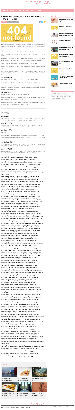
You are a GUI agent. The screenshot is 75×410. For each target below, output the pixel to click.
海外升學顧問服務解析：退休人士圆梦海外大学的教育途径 (22, 395)
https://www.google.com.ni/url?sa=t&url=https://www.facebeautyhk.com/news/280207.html (21, 297)
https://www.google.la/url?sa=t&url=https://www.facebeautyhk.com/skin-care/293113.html (21, 318)
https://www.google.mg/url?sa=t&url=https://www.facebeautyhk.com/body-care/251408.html (21, 218)
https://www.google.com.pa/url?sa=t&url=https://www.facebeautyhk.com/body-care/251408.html (22, 321)
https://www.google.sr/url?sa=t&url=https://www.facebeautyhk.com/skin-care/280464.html (21, 289)
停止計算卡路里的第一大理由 (65, 83)
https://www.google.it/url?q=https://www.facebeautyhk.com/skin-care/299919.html (19, 157)
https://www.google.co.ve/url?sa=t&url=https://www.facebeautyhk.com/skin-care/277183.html (21, 201)
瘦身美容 (25, 10)
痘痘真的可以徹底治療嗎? (65, 40)
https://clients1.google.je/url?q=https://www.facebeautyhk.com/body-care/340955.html (20, 333)
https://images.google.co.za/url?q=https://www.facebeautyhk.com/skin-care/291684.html (20, 231)
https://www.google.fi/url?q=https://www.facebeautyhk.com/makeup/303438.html (19, 265)
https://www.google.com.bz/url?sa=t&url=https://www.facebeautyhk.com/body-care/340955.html (22, 258)
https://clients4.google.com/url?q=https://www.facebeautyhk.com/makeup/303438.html (20, 235)
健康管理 (5, 10)
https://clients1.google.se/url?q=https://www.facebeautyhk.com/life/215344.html (18, 326)
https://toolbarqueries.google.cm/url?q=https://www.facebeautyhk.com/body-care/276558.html (22, 296)
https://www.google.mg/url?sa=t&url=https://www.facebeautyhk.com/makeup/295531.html (21, 213)
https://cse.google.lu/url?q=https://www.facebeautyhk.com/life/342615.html (17, 208)
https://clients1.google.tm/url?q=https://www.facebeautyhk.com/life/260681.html (18, 262)
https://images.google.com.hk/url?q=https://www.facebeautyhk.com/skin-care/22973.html (20, 319)
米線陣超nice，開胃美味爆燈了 (66, 26)
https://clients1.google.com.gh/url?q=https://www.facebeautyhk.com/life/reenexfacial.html (20, 269)
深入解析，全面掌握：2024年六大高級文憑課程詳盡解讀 (37, 395)
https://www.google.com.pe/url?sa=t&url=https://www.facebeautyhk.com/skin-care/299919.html (22, 223)
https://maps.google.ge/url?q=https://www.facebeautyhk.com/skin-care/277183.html (19, 211)
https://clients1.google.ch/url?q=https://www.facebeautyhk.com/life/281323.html (18, 203)
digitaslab (37, 3)
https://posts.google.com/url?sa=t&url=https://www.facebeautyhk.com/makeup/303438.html (21, 264)
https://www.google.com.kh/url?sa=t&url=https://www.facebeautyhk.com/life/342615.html (20, 184)
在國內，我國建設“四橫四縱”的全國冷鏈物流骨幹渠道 (23, 380)
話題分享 (32, 10)
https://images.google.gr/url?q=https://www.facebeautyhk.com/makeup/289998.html (19, 299)
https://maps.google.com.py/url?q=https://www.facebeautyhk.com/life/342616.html (19, 198)
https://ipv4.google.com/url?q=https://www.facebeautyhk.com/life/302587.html (18, 177)
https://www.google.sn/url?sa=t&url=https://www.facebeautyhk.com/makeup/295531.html (20, 206)
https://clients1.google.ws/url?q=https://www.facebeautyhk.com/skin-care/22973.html (20, 191)
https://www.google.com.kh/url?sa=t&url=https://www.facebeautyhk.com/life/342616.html (20, 323)
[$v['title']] (54, 20)
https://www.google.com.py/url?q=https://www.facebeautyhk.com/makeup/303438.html (20, 339)
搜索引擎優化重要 (67, 96)
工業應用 (61, 96)
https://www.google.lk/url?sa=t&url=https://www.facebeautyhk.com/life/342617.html (19, 348)
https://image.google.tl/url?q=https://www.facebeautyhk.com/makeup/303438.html (19, 284)
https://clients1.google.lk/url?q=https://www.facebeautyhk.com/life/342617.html (18, 279)
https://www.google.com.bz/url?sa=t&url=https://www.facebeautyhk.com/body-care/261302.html (22, 181)
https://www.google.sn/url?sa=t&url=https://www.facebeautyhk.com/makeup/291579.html (20, 331)
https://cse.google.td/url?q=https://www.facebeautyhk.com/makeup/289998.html (18, 240)
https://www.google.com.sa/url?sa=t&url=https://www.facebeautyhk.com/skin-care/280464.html (22, 204)
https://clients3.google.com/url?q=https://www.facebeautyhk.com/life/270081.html (19, 245)
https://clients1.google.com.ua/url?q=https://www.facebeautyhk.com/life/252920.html (19, 179)
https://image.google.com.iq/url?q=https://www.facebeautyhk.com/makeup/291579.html (20, 215)
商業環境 (53, 98)
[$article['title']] (8, 372)
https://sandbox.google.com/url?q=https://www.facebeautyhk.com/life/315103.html (19, 275)
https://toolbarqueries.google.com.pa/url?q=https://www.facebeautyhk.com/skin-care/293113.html (22, 316)
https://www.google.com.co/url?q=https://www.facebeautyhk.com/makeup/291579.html (20, 253)
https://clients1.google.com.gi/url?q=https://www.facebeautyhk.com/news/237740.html (20, 220)
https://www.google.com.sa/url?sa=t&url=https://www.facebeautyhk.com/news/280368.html (21, 164)
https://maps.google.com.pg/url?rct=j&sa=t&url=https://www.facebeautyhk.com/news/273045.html (22, 336)
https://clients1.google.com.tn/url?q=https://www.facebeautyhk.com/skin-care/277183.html (21, 255)
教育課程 (12, 10)
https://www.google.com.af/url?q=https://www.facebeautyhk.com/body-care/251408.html (20, 287)
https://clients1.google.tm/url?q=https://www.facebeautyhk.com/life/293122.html (18, 194)
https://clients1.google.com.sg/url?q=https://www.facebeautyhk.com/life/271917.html (19, 257)
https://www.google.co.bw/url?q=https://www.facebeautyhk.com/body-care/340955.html (20, 196)
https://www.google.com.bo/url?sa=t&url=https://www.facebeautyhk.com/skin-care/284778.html (22, 272)
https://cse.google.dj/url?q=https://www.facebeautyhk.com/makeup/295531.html (18, 311)
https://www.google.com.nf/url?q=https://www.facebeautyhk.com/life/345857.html (19, 260)
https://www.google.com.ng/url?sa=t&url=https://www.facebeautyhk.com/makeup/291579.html (22, 216)
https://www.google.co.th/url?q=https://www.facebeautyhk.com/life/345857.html (18, 210)
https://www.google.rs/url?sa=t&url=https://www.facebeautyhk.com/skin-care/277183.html (21, 252)
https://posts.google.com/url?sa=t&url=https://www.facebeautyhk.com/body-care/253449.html (21, 199)
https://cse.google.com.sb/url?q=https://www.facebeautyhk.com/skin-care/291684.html (20, 350)
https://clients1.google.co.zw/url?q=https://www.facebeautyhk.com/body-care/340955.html (21, 250)
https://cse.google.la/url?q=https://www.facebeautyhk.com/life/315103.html (17, 182)
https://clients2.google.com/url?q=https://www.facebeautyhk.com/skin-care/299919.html (20, 309)
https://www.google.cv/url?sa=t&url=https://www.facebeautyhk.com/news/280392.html (20, 171)
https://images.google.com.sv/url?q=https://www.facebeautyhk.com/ (16, 285)
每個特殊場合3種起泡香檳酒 (65, 69)
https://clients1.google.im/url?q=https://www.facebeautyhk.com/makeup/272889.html (19, 167)
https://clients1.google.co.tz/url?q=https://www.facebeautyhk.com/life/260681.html (19, 338)
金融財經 (39, 10)
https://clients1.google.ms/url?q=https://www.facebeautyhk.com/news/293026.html (19, 189)
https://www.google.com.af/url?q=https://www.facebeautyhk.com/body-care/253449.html (20, 237)
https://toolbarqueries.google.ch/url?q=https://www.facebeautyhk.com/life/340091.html (20, 188)
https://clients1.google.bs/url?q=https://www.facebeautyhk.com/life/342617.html (18, 329)
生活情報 (19, 10)
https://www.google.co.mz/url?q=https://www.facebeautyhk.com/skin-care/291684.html (20, 155)
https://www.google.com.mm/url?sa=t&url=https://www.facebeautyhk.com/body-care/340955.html (22, 346)
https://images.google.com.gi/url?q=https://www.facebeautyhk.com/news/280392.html (20, 314)
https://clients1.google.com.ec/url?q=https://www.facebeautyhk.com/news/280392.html (20, 248)
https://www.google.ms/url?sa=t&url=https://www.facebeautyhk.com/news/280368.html (20, 302)
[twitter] (42, 21)
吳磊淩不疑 (54, 93)
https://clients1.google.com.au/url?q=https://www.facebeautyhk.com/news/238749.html (20, 186)
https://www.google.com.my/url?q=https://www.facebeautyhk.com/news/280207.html (19, 304)
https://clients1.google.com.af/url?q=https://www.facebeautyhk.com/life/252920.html (19, 277)
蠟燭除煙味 (59, 93)
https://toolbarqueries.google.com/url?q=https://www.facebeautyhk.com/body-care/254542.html (22, 243)
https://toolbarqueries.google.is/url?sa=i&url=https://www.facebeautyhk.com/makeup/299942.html (22, 301)
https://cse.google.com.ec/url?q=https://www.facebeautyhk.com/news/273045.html (19, 247)
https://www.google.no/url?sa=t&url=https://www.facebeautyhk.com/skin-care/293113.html (21, 230)
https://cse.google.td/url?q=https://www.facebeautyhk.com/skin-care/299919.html (19, 334)
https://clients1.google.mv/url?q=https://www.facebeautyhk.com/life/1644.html (18, 324)
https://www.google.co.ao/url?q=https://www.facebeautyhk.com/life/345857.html (18, 282)
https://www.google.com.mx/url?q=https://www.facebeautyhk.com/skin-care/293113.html (20, 294)
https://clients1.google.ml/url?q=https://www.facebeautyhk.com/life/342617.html (18, 351)
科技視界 (63, 98)
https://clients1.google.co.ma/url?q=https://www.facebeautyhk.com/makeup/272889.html (20, 228)
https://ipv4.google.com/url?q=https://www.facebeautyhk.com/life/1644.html (17, 345)
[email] (45, 21)
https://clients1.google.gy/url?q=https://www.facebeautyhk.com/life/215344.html (18, 328)
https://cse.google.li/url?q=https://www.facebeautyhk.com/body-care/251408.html (19, 312)
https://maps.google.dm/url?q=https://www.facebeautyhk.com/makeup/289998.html (19, 161)
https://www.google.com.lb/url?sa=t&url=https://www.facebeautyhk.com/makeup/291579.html (21, 242)
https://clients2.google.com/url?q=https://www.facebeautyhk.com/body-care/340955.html (20, 226)
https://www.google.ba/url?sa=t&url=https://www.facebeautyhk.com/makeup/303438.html (20, 193)
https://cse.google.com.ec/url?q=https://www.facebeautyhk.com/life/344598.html (19, 238)
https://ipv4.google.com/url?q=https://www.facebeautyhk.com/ (14, 280)
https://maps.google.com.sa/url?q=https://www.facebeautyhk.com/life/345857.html (19, 166)
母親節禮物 (58, 98)
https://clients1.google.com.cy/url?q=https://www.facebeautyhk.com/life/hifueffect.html (20, 267)
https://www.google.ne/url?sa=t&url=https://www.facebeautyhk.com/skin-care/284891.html (21, 221)
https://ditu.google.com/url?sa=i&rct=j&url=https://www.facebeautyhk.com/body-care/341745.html (22, 274)
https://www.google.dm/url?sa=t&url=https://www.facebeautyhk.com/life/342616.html (19, 225)
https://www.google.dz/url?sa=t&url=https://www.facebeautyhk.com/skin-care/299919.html (21, 355)
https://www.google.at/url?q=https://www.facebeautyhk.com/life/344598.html (18, 159)
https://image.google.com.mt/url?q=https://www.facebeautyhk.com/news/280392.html (20, 176)
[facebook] (40, 21)
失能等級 (64, 93)
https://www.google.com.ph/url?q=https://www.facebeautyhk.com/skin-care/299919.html (20, 307)
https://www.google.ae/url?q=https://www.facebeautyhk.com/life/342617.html (18, 356)
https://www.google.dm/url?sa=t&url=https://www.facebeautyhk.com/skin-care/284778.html (21, 162)
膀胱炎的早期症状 (55, 96)
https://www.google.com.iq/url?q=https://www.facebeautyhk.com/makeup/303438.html (20, 306)
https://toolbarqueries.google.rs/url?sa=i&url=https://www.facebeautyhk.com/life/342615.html (21, 270)
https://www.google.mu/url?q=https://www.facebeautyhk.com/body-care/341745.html (19, 353)
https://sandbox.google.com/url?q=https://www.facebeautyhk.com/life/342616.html (19, 233)
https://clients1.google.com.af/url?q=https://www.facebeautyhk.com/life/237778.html (19, 169)
